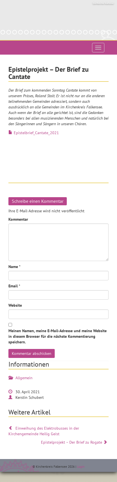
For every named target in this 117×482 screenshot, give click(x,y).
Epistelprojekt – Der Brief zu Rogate (75, 442)
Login (80, 467)
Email (13, 285)
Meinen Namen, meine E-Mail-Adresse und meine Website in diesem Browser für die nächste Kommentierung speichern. (57, 336)
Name (13, 266)
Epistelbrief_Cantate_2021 (36, 132)
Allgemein (24, 377)
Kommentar (18, 219)
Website (15, 305)
